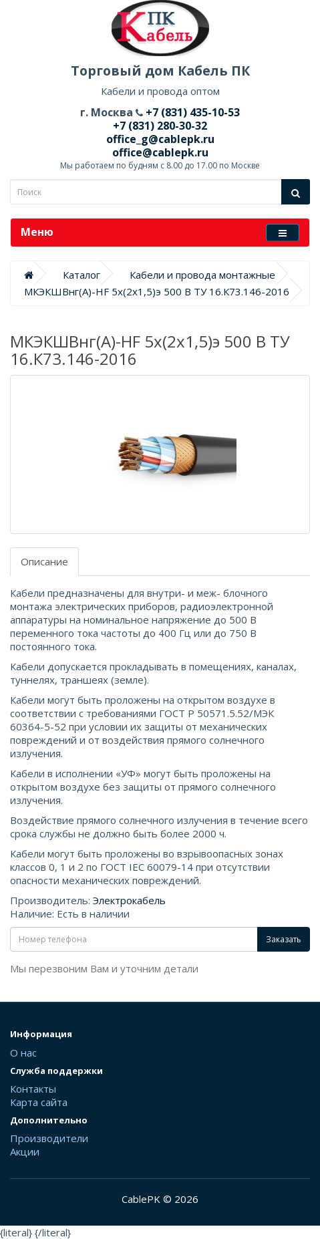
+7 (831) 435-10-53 (191, 112)
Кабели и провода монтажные (202, 274)
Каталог (81, 274)
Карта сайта (38, 1102)
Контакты (33, 1088)
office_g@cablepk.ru (160, 139)
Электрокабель (129, 900)
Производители (49, 1138)
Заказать (283, 939)
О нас (23, 1052)
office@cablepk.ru (160, 152)
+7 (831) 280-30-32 (160, 125)
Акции (24, 1151)
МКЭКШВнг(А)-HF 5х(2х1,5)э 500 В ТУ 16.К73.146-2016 (156, 291)
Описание (44, 561)
